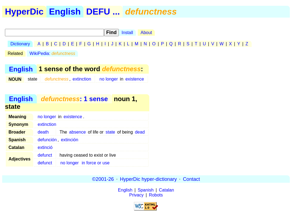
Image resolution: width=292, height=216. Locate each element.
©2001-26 (103, 179)
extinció (45, 147)
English (65, 11)
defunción (47, 139)
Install (127, 32)
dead (140, 132)
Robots (156, 195)
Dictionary (20, 43)
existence (134, 79)
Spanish (146, 190)
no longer (109, 79)
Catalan (166, 190)
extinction (82, 79)
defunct (45, 155)
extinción (69, 139)
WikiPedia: (52, 53)
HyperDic (24, 11)
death (43, 132)
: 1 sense (74, 99)
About (146, 32)
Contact (191, 179)
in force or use (96, 162)
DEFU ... (103, 11)
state (110, 132)
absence (77, 132)
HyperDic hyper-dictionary (148, 179)
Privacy (136, 195)
